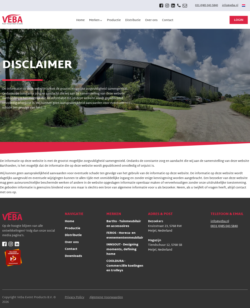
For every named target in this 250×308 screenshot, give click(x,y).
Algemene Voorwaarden (106, 297)
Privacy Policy (74, 297)
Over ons (72, 242)
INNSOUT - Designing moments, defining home (122, 249)
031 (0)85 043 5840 (206, 5)
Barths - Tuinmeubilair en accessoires (123, 224)
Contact (71, 249)
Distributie (73, 235)
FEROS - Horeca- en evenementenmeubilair (124, 236)
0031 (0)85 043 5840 (224, 226)
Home (69, 221)
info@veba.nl (230, 5)
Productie (72, 228)
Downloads (73, 256)
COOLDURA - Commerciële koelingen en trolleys (124, 266)
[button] (96, 20)
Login (238, 20)
